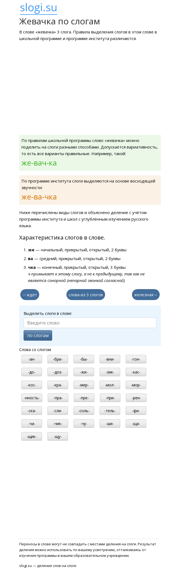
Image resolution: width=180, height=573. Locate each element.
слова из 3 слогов (86, 294)
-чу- (83, 423)
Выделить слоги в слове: (48, 313)
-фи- (136, 410)
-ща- (136, 423)
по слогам (38, 335)
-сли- (57, 410)
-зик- (110, 372)
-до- (31, 372)
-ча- (31, 423)
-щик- (32, 436)
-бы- (84, 359)
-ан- (31, 359)
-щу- (58, 436)
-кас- (136, 372)
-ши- (110, 423)
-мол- (110, 384)
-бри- (58, 359)
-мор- (136, 384)
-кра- (57, 384)
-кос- (31, 384)
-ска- (31, 410)
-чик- (57, 423)
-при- (110, 397)
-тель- (110, 410)
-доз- (58, 372)
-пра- (58, 397)
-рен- (136, 397)
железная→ (146, 294)
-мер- (84, 384)
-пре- (84, 397)
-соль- (84, 410)
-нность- (32, 397)
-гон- (135, 359)
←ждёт (29, 294)
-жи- (84, 372)
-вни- (110, 359)
